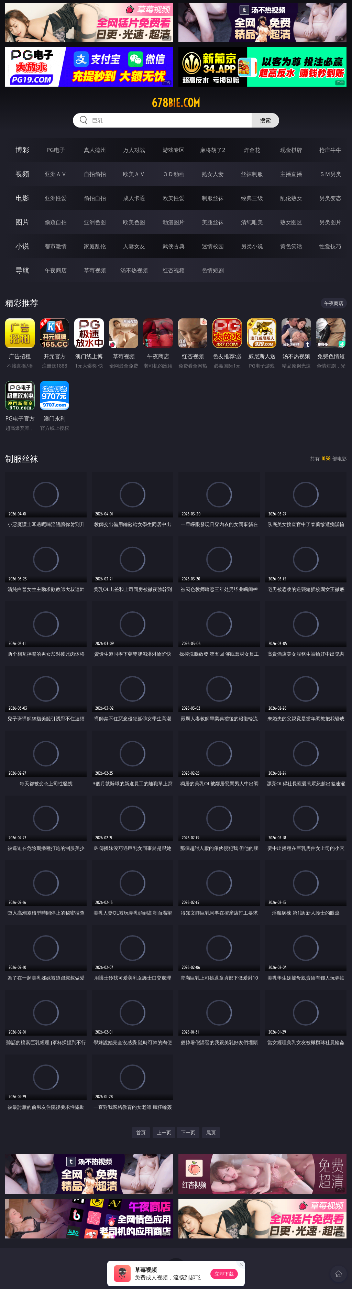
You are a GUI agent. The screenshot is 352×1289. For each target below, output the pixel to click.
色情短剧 (213, 270)
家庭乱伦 (95, 246)
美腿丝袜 (213, 222)
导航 (22, 270)
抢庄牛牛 (330, 150)
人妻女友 (134, 246)
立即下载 (224, 1273)
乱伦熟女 (291, 198)
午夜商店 (56, 270)
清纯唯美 (252, 222)
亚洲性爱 (56, 198)
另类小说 (252, 246)
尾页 (211, 1132)
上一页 (164, 1132)
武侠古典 (174, 246)
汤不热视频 (134, 270)
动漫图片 (174, 222)
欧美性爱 (174, 198)
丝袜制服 (252, 174)
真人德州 (95, 150)
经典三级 (252, 198)
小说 (22, 246)
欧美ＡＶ (134, 174)
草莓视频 (95, 270)
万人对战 (134, 150)
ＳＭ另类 (330, 174)
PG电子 (55, 150)
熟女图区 (291, 222)
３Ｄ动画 (174, 174)
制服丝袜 (213, 198)
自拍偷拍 (95, 174)
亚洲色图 (95, 222)
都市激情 (56, 246)
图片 (22, 222)
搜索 (265, 120)
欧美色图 (134, 222)
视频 (22, 173)
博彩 (22, 149)
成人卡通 (134, 198)
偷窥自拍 (56, 222)
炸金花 (252, 150)
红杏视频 (174, 270)
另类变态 (330, 198)
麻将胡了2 (212, 150)
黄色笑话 (291, 246)
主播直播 (291, 174)
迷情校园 (213, 246)
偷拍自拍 (95, 198)
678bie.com (176, 103)
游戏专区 (174, 150)
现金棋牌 (291, 150)
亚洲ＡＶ (56, 174)
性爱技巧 (330, 246)
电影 (22, 198)
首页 (141, 1132)
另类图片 (330, 222)
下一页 (188, 1132)
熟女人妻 (213, 174)
